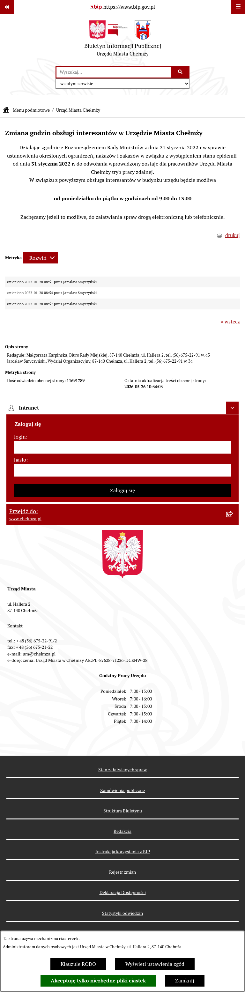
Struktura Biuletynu (122, 811)
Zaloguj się (122, 490)
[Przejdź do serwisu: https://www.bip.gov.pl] (122, 7)
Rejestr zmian (122, 872)
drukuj (232, 235)
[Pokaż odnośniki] (7, 7)
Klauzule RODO (78, 964)
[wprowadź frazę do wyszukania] (114, 72)
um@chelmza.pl (39, 654)
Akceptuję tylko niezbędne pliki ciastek (98, 980)
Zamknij (184, 980)
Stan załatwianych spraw (122, 770)
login (20, 436)
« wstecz (230, 321)
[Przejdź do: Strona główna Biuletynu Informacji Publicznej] (6, 110)
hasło (20, 459)
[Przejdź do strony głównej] (122, 39)
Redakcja (122, 831)
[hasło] (122, 470)
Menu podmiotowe (31, 110)
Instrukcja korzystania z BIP (122, 852)
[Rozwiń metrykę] (40, 257)
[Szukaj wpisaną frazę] (180, 72)
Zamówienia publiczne (122, 790)
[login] (122, 447)
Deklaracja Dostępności (123, 892)
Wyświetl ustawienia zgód (154, 964)
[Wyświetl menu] (238, 7)
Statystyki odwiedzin (122, 913)
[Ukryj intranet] (232, 408)
